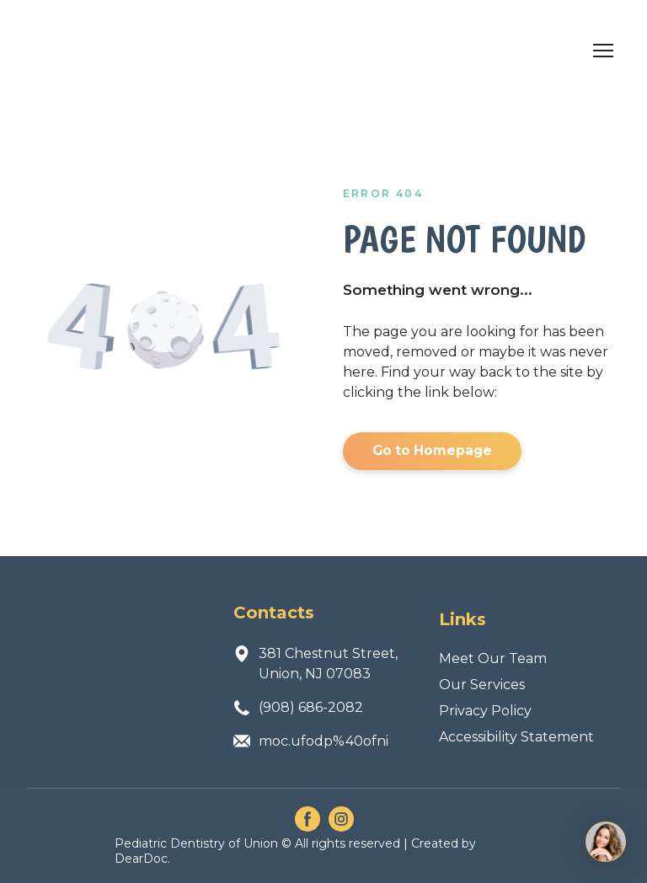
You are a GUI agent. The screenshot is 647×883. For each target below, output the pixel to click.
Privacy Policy (485, 711)
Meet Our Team (493, 658)
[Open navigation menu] (603, 50)
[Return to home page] (117, 50)
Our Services (482, 685)
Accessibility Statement (516, 737)
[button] (432, 451)
